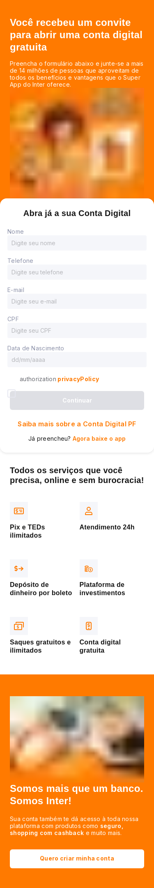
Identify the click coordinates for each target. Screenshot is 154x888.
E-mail (15, 289)
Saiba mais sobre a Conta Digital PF (77, 424)
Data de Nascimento (35, 348)
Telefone (20, 260)
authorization (59, 378)
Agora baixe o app (99, 438)
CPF (13, 318)
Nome (15, 231)
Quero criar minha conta (77, 858)
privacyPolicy (77, 378)
